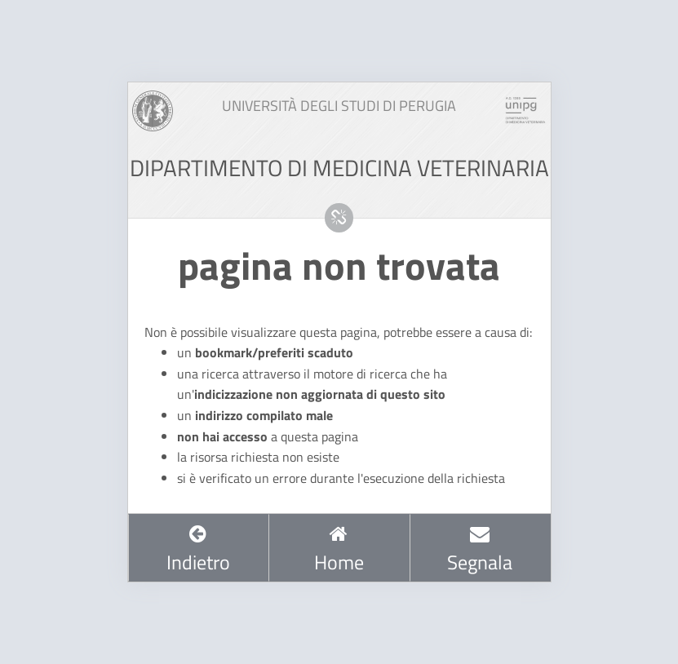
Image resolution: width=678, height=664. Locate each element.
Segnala (479, 550)
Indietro (198, 550)
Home (339, 550)
